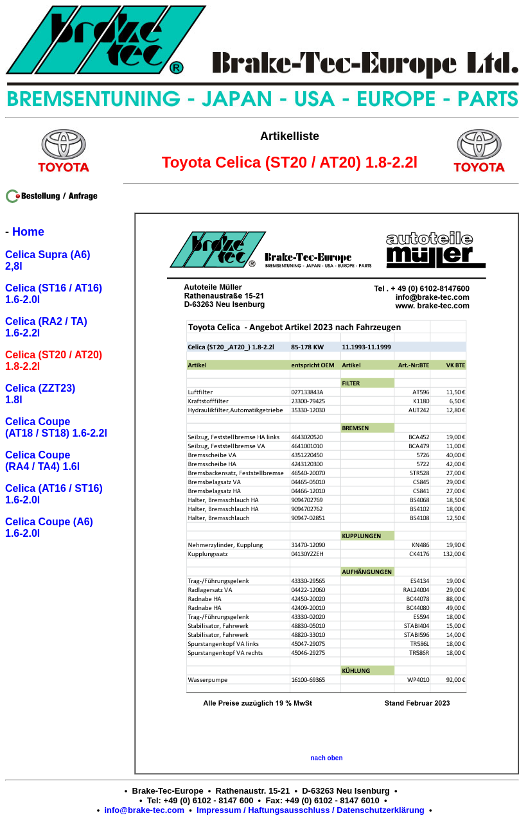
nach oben (326, 758)
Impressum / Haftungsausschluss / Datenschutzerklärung (311, 810)
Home (28, 231)
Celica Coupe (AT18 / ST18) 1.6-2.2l (56, 427)
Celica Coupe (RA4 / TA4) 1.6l (42, 460)
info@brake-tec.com (144, 810)
